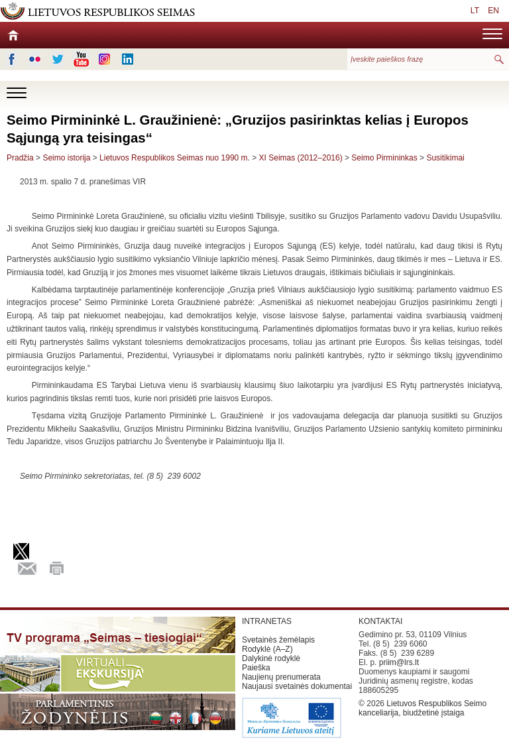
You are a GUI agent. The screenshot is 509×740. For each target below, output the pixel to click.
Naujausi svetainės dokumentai (297, 686)
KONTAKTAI (380, 621)
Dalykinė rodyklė (271, 658)
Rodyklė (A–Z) (267, 649)
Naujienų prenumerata (281, 677)
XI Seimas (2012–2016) (301, 157)
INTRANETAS (267, 621)
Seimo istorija (66, 157)
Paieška (256, 667)
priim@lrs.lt (399, 662)
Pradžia (20, 157)
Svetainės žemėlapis (278, 640)
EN (493, 10)
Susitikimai (445, 157)
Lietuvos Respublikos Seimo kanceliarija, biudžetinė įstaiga (422, 708)
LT (475, 10)
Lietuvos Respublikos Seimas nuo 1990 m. (175, 157)
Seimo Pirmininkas (384, 157)
